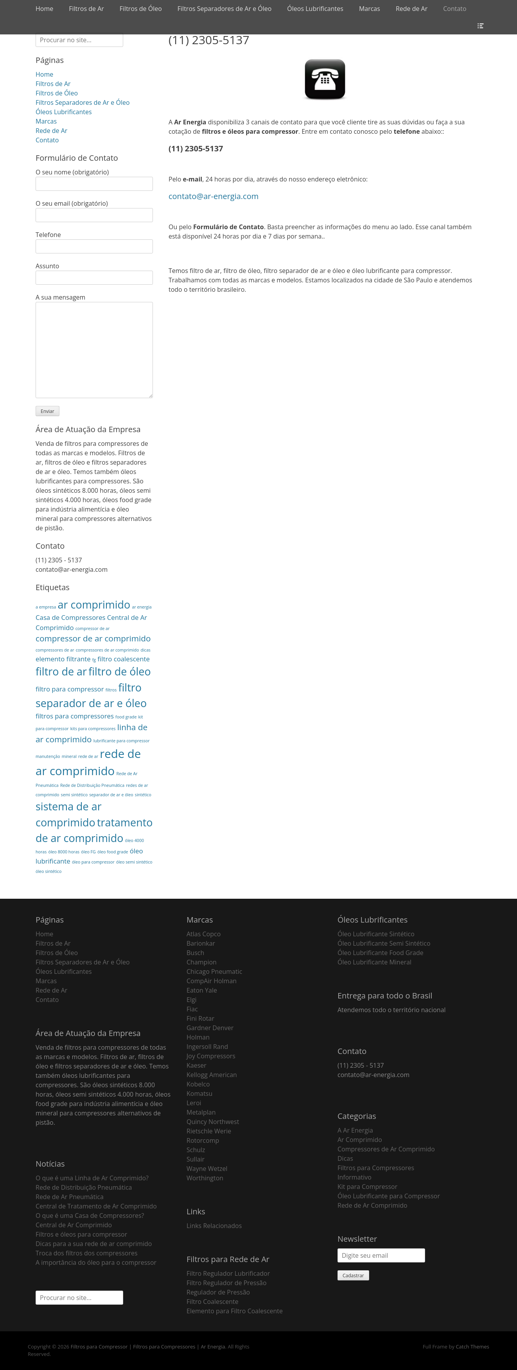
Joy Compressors (211, 1056)
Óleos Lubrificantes (315, 8)
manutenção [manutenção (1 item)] (48, 756)
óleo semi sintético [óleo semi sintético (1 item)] (134, 862)
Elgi (192, 999)
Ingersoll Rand (207, 1046)
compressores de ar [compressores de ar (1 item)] (55, 650)
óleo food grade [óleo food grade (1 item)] (112, 852)
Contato (454, 8)
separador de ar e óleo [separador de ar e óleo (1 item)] (111, 794)
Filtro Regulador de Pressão (227, 1282)
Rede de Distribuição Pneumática (84, 1187)
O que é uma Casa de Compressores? (90, 1215)
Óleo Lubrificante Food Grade (380, 952)
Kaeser (196, 1065)
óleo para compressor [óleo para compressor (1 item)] (93, 862)
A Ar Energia (355, 1130)
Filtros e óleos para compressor (81, 1234)
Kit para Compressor (367, 1186)
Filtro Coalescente (213, 1301)
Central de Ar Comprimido (74, 1225)
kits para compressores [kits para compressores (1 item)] (93, 728)
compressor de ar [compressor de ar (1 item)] (92, 628)
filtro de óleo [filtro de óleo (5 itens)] (119, 671)
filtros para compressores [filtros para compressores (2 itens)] (75, 715)
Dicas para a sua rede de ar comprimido (94, 1243)
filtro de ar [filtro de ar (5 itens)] (61, 671)
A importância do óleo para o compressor (96, 1262)
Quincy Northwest (213, 1121)
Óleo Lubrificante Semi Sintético (384, 943)
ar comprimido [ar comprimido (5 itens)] (94, 604)
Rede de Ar (411, 8)
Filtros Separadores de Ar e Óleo (225, 8)
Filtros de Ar (86, 8)
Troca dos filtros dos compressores (87, 1253)
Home (44, 8)
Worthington (205, 1178)
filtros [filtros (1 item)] (111, 690)
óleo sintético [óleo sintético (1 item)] (48, 871)
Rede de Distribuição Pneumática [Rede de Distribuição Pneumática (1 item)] (92, 785)
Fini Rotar (200, 1018)
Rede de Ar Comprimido (372, 1205)
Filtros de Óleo (141, 8)
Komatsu (199, 1093)
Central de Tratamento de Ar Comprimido (96, 1206)
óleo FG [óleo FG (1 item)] (88, 852)
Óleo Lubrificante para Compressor (388, 1196)
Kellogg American (212, 1074)
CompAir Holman (212, 981)
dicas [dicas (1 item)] (146, 650)
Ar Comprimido (359, 1139)
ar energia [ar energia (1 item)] (141, 607)
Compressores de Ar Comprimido (386, 1149)
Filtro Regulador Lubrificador (228, 1273)
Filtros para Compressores (375, 1168)
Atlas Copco (204, 934)
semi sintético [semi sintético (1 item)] (74, 794)
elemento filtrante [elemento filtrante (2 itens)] (63, 658)
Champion (202, 962)
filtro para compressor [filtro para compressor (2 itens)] (70, 688)
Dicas (345, 1158)
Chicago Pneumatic (214, 971)
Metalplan (201, 1112)
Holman (198, 1037)
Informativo (354, 1177)
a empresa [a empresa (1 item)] (46, 607)
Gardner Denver (210, 1027)
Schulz (196, 1150)
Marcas (369, 8)
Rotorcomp (203, 1140)
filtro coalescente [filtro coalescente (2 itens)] (123, 658)
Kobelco (198, 1084)
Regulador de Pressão (218, 1292)
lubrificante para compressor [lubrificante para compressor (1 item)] (121, 740)
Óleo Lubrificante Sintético (376, 934)
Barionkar (201, 943)
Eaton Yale (202, 990)
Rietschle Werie (209, 1131)
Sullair (196, 1159)
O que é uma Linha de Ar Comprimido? (92, 1178)
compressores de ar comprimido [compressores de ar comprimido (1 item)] (107, 650)
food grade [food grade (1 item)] (125, 717)
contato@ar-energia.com (213, 196)
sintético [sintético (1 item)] (143, 794)
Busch (195, 952)
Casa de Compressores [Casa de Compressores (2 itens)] (71, 617)
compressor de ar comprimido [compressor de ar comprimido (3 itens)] (93, 638)
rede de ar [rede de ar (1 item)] (88, 756)
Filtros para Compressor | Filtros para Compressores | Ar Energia (147, 1346)
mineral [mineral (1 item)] (69, 756)
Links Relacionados (214, 1225)
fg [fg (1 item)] (94, 660)
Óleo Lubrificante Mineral (374, 962)
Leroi (194, 1103)
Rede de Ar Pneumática (70, 1196)
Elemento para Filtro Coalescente (235, 1311)
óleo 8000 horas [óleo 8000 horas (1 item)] (63, 852)
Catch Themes (472, 1346)
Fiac (192, 1009)
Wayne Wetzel (207, 1168)
